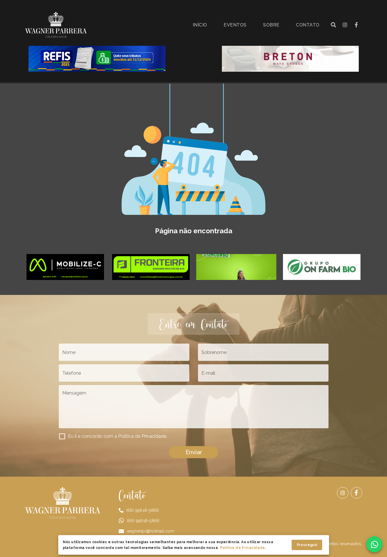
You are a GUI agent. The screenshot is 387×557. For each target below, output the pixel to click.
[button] (333, 25)
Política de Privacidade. (142, 436)
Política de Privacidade (242, 548)
